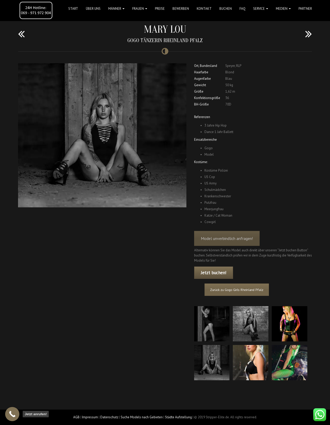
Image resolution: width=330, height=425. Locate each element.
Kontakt (204, 8)
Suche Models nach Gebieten (142, 417)
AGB (76, 417)
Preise (160, 8)
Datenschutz (109, 417)
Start (73, 8)
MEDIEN (283, 8)
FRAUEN (139, 8)
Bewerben (180, 8)
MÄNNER (116, 8)
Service (260, 8)
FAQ (242, 8)
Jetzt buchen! (213, 273)
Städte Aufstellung (178, 417)
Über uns (93, 8)
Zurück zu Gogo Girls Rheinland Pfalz (240, 289)
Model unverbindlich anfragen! (227, 242)
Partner (305, 8)
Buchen (225, 8)
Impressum (90, 417)
